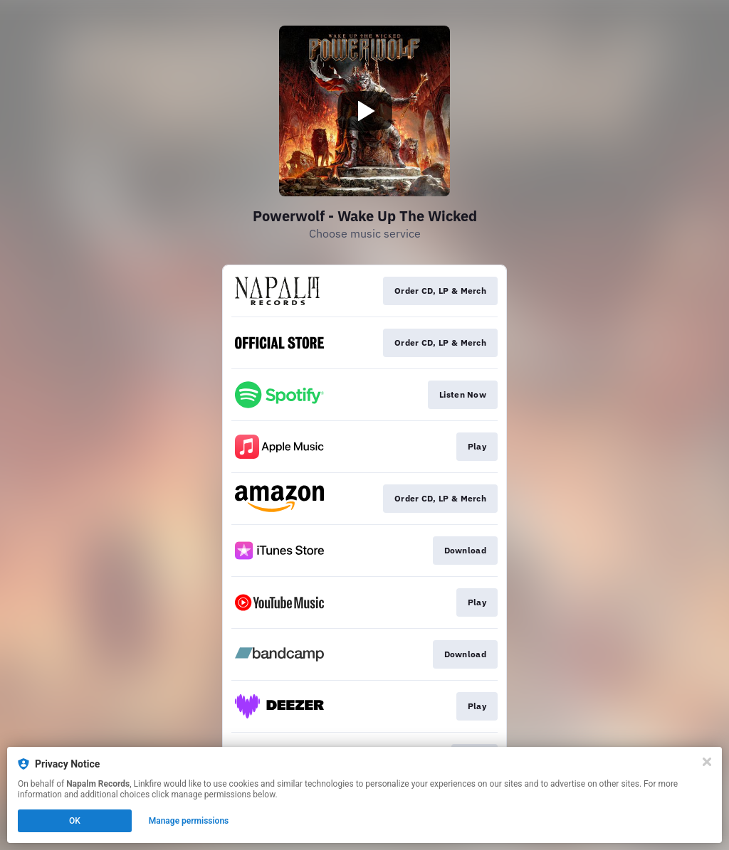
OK (74, 821)
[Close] (707, 761)
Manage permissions (189, 821)
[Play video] (364, 111)
